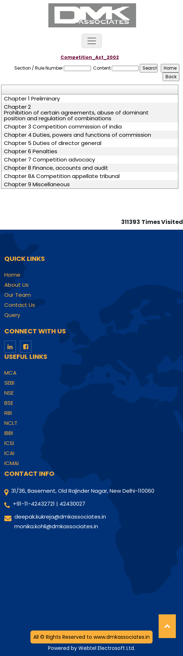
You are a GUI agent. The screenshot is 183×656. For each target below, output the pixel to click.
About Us (16, 285)
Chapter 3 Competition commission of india (63, 127)
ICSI (9, 443)
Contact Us (19, 305)
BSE (8, 403)
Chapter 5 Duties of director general (52, 143)
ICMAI (11, 463)
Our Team (17, 295)
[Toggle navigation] (92, 41)
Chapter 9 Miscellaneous (37, 184)
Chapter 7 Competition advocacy (49, 160)
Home (12, 274)
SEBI (9, 382)
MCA (10, 372)
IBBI (8, 433)
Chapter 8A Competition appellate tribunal (62, 176)
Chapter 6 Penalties (30, 151)
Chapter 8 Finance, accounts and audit (56, 168)
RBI (8, 413)
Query (12, 315)
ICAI (9, 453)
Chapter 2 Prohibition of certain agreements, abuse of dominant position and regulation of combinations (76, 112)
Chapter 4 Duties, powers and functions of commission (77, 135)
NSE (9, 393)
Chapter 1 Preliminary (32, 99)
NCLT (11, 423)
